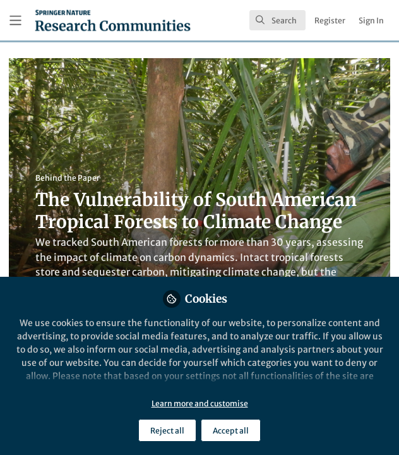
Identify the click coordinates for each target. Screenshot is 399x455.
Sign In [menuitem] (371, 20)
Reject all (167, 430)
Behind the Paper (67, 178)
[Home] (112, 20)
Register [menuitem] (329, 20)
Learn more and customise (200, 403)
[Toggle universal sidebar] (15, 20)
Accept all (231, 430)
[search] (277, 20)
